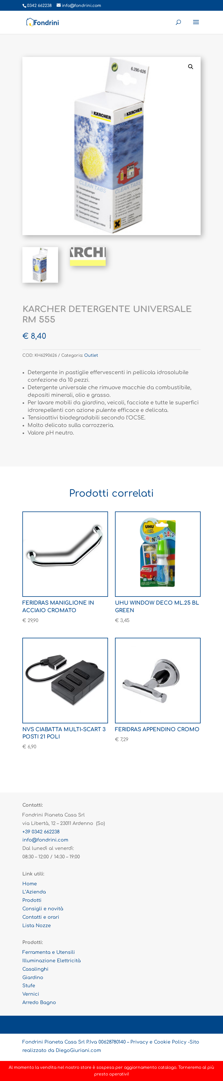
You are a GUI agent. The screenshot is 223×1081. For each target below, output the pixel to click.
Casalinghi (35, 969)
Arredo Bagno (39, 1002)
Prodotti (32, 900)
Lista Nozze (36, 925)
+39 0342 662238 (41, 832)
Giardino (32, 977)
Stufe (28, 985)
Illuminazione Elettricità (51, 960)
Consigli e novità (42, 908)
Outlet (91, 355)
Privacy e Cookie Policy (158, 1042)
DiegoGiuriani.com (78, 1050)
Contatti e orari (40, 917)
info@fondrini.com (45, 840)
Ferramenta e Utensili (48, 952)
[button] (191, 67)
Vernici (30, 994)
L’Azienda (34, 892)
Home (29, 884)
